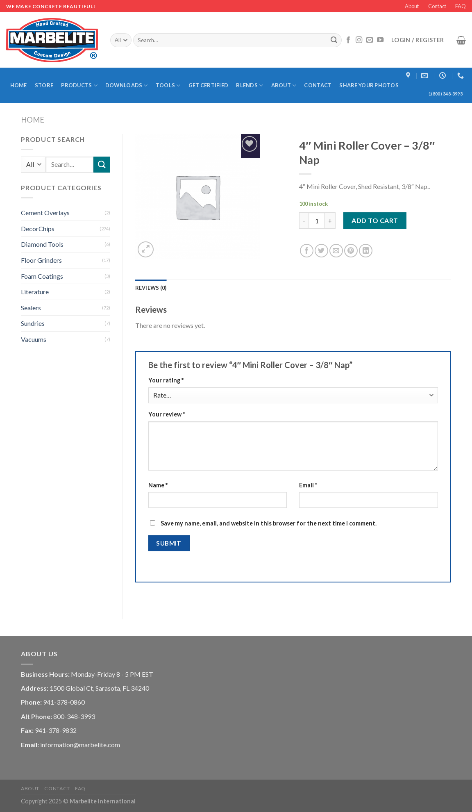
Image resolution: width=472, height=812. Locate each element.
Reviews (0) (151, 287)
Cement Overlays (45, 212)
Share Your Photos (368, 85)
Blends (249, 85)
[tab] (151, 288)
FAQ (460, 6)
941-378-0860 (64, 702)
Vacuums (33, 339)
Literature (35, 292)
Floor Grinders (41, 260)
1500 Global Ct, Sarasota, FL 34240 (99, 688)
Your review (166, 414)
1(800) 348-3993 (446, 93)
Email (308, 485)
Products (79, 85)
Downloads (126, 85)
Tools (168, 85)
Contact (437, 6)
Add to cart (375, 220)
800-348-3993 (74, 716)
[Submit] (334, 40)
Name (158, 485)
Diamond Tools (42, 244)
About (412, 6)
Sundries (33, 323)
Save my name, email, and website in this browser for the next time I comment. (269, 523)
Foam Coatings (42, 276)
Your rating (166, 380)
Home (18, 85)
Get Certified (208, 85)
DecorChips (37, 228)
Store (44, 85)
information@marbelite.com (80, 744)
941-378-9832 (56, 730)
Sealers (31, 308)
